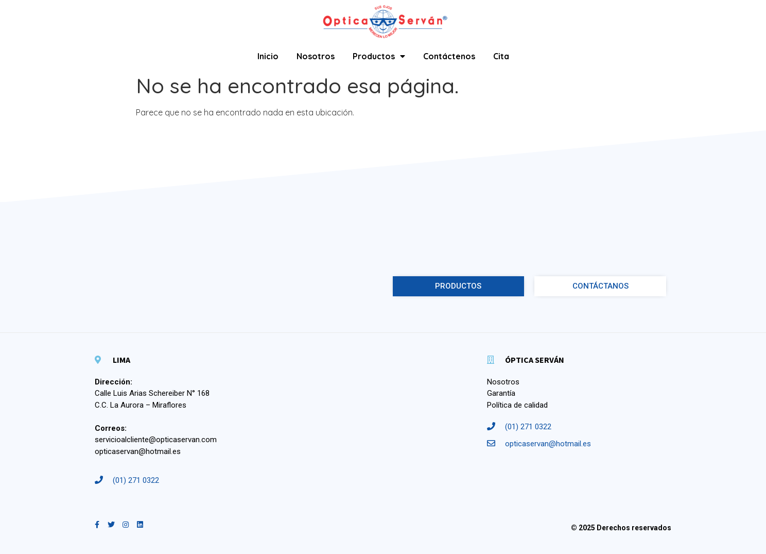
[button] (459, 286)
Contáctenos (449, 56)
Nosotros (316, 56)
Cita (501, 56)
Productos (379, 56)
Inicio (267, 56)
